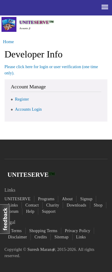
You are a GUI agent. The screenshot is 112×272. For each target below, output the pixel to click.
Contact (32, 205)
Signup (86, 199)
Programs (46, 199)
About (67, 199)
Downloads (76, 205)
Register (22, 99)
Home (8, 41)
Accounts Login (28, 109)
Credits (40, 237)
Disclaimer (17, 237)
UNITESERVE (17, 199)
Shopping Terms (43, 231)
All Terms (13, 231)
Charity (52, 205)
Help (30, 211)
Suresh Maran (41, 249)
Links (13, 205)
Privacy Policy (77, 231)
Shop (98, 205)
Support (49, 211)
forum (13, 211)
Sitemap (61, 237)
